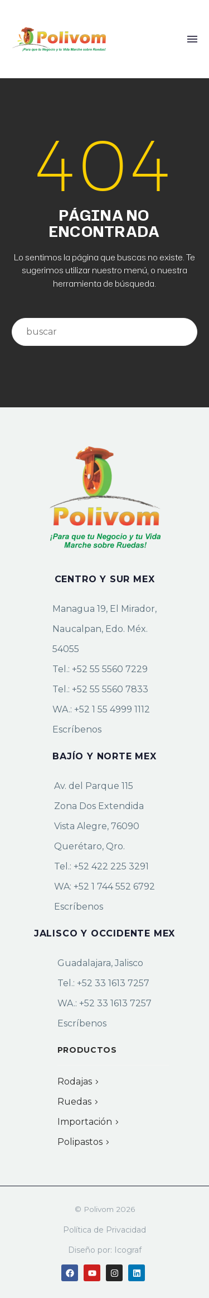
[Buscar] (104, 332)
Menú (192, 39)
